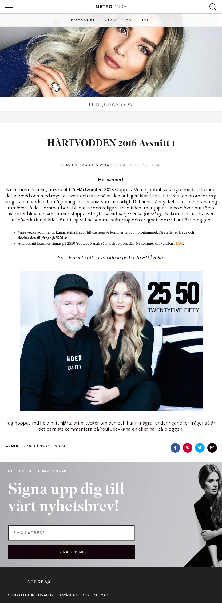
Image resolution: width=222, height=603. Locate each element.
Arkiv (110, 20)
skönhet (62, 446)
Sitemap (101, 595)
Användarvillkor (74, 595)
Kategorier (83, 20)
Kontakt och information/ (30, 595)
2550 (27, 446)
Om (129, 20)
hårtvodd (43, 446)
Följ (146, 20)
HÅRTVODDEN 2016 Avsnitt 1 (111, 144)
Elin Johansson (111, 104)
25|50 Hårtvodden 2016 (84, 165)
